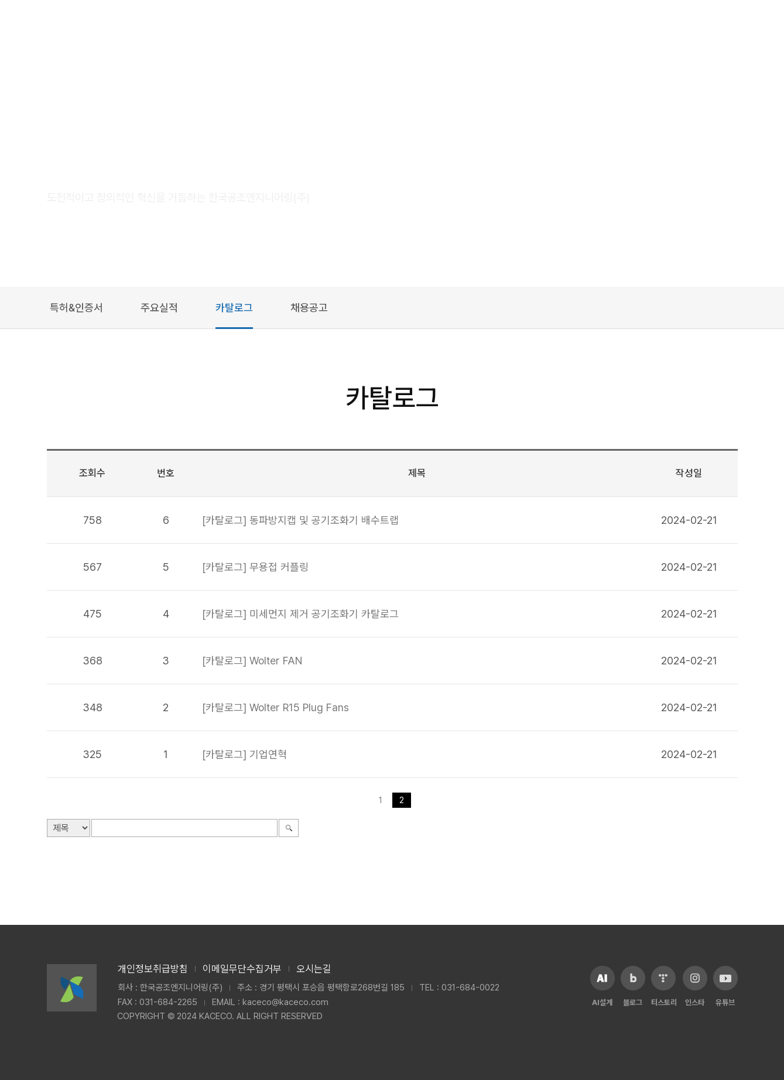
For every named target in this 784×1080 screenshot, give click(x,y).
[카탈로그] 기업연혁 (244, 754)
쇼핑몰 (585, 29)
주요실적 (159, 307)
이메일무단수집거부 (242, 969)
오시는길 (313, 969)
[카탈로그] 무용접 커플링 (255, 567)
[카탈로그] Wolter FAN (252, 660)
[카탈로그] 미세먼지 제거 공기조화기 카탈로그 (300, 614)
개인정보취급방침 (153, 969)
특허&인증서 (76, 307)
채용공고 (309, 307)
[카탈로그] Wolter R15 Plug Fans (275, 707)
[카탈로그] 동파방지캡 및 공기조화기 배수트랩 (300, 520)
